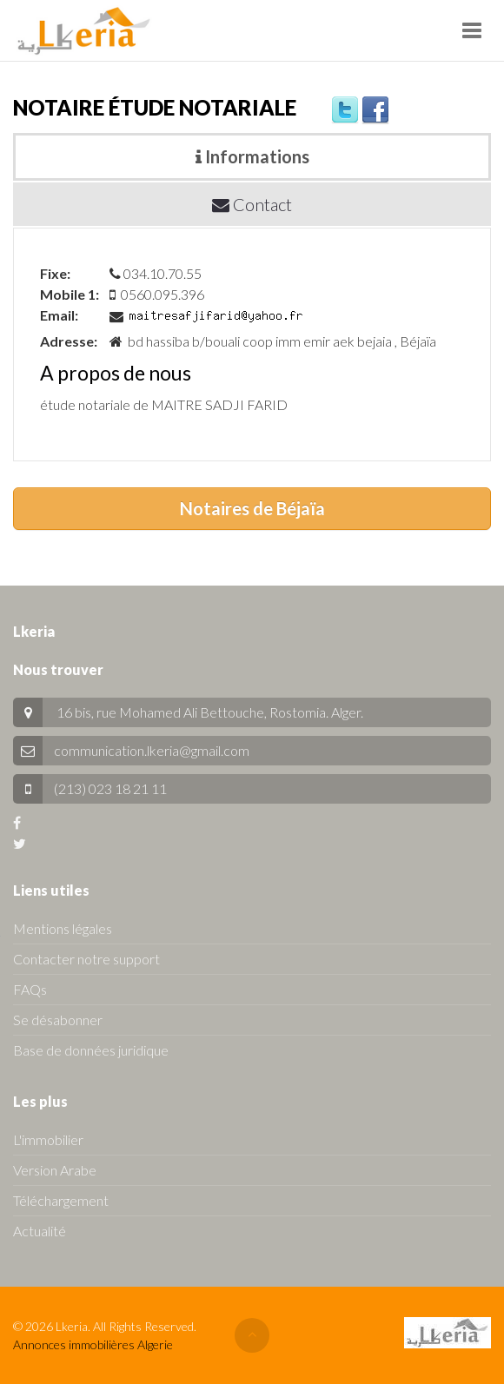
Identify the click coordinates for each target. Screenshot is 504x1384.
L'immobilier (48, 1139)
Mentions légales (62, 928)
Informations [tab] (252, 156)
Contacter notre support (86, 958)
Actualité (39, 1230)
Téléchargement (61, 1200)
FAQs (30, 989)
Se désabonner (58, 1019)
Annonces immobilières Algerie (93, 1344)
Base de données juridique (91, 1050)
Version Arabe (54, 1170)
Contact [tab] (252, 204)
